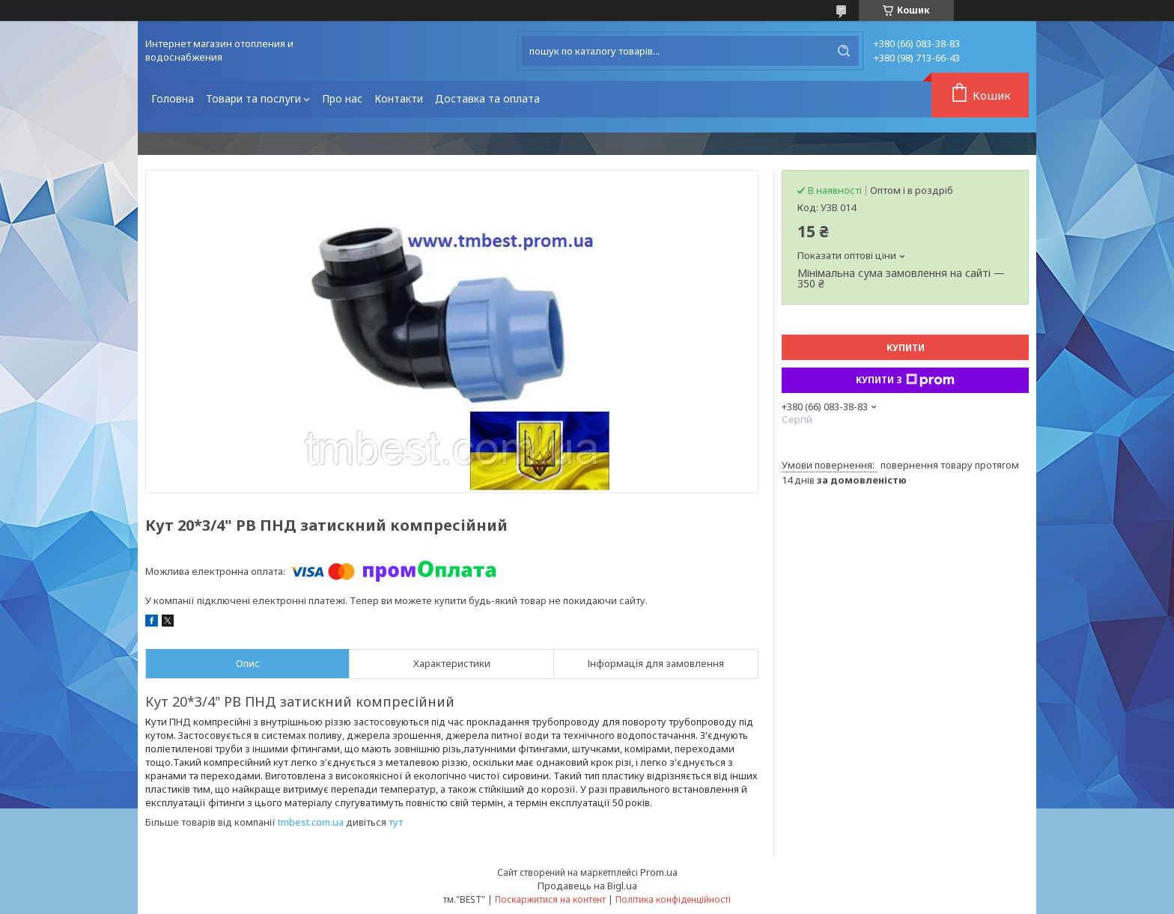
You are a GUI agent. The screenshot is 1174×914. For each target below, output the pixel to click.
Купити (905, 347)
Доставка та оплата (487, 98)
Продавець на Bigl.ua (587, 885)
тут (396, 822)
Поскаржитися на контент (550, 899)
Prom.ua (659, 872)
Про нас (342, 98)
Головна (172, 98)
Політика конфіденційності (673, 899)
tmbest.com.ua (311, 822)
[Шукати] (844, 51)
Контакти (398, 98)
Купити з (905, 380)
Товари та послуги (253, 98)
